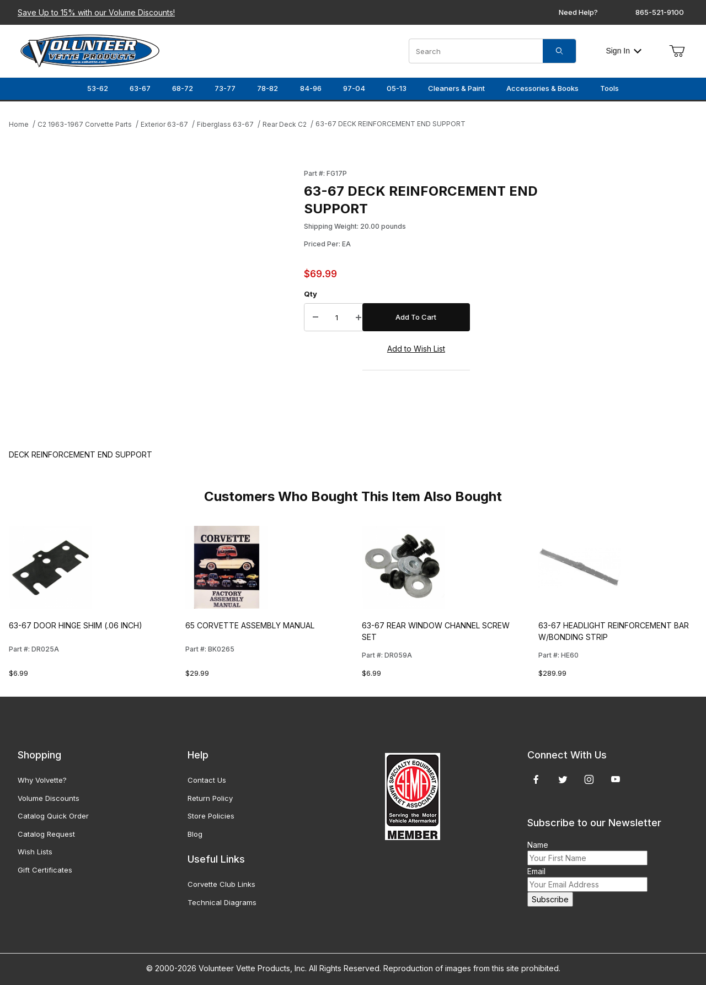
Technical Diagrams (222, 902)
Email (536, 871)
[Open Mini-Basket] (676, 51)
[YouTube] (615, 779)
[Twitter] (563, 779)
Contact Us (207, 780)
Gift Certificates (45, 869)
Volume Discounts (48, 798)
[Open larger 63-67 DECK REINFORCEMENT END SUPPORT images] (153, 298)
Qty (310, 293)
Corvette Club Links (221, 884)
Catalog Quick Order (53, 815)
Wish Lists (35, 851)
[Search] (559, 51)
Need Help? (578, 12)
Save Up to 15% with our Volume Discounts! (96, 12)
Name (537, 844)
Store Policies (211, 815)
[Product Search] (476, 51)
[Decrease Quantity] (315, 317)
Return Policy (210, 798)
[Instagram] (589, 779)
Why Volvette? (42, 780)
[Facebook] (536, 779)
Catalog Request (46, 834)
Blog (195, 834)
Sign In (623, 50)
